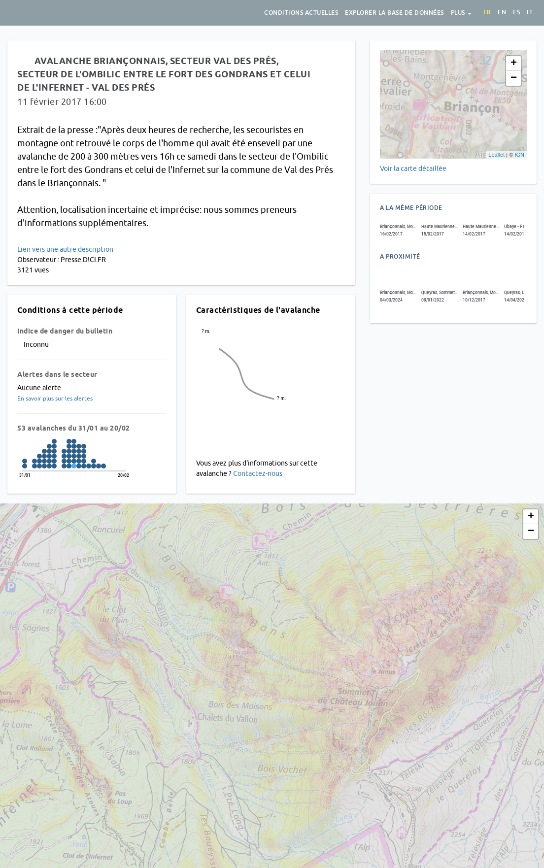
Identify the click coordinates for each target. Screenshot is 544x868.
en (502, 12)
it (530, 12)
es (516, 12)
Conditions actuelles (301, 13)
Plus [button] (461, 13)
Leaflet (496, 155)
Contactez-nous (257, 473)
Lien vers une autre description (65, 249)
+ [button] (513, 63)
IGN (519, 155)
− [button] (513, 78)
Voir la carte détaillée (413, 168)
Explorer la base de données (394, 13)
